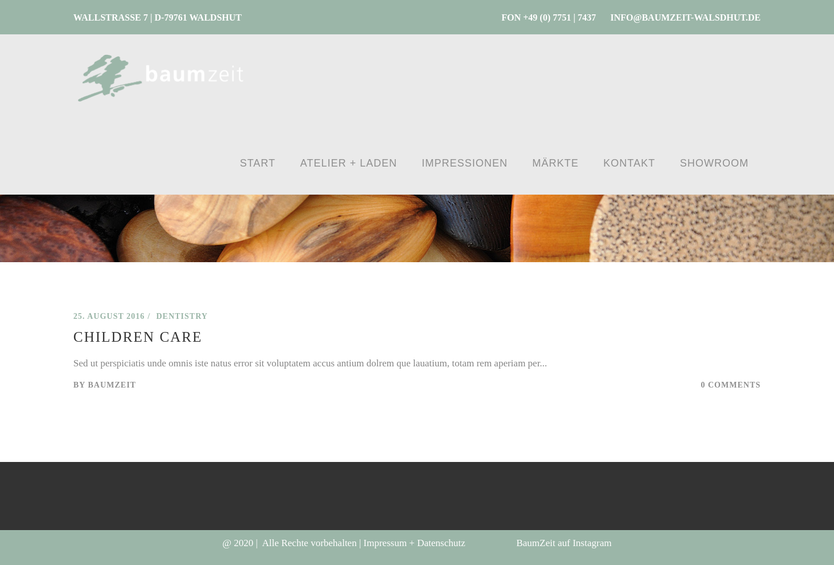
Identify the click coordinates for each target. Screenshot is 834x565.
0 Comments (731, 385)
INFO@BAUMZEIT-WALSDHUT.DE (686, 17)
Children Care (137, 337)
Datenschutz (441, 543)
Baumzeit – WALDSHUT (125, 293)
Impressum (385, 543)
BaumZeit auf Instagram (563, 543)
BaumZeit (112, 385)
